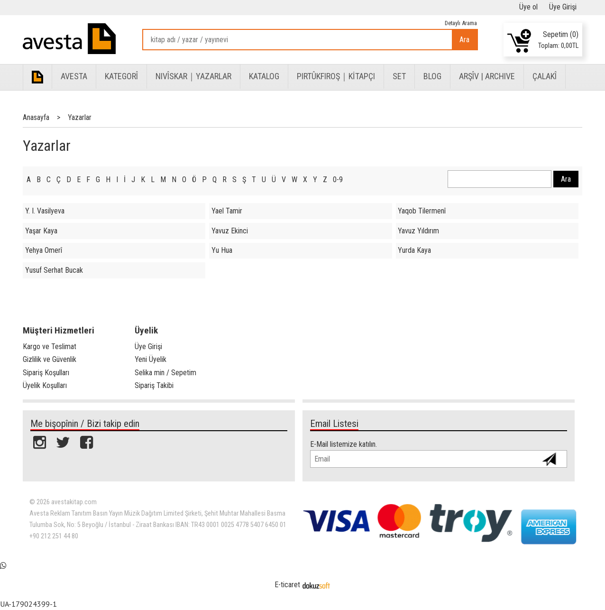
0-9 (338, 179)
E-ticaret (287, 584)
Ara (464, 39)
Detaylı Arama (461, 23)
